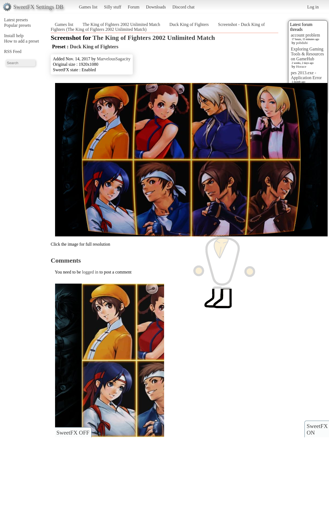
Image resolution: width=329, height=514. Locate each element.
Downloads (156, 7)
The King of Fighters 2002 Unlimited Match (121, 24)
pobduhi (302, 43)
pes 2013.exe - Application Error (306, 75)
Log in (313, 7)
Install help (14, 35)
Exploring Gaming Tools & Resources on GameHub (307, 54)
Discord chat (183, 7)
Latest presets (16, 19)
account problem (305, 35)
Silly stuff (112, 7)
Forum (134, 7)
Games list (88, 7)
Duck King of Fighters (189, 24)
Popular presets (17, 25)
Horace (301, 66)
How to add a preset (21, 41)
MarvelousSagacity (114, 59)
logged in (90, 272)
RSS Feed (13, 51)
